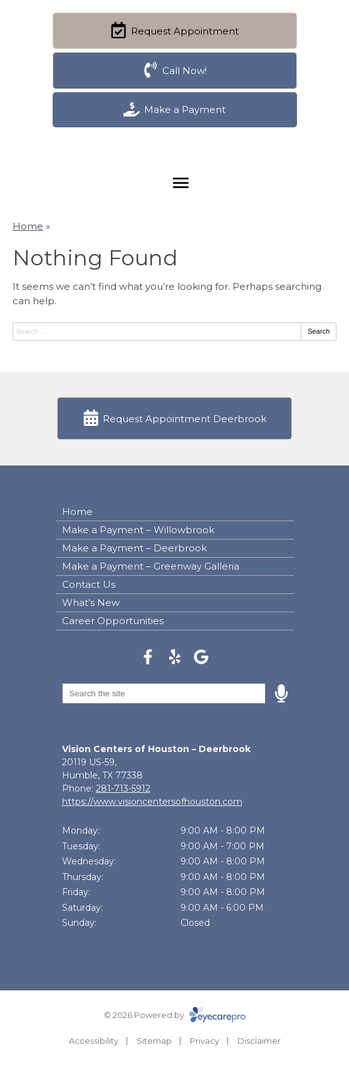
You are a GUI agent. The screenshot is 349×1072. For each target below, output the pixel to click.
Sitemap (154, 1041)
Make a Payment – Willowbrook (138, 530)
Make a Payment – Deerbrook (134, 548)
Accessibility (93, 1041)
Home (28, 226)
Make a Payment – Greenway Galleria (150, 566)
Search (319, 331)
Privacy (204, 1041)
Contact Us (88, 584)
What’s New (91, 602)
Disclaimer (259, 1041)
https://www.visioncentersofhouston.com (152, 801)
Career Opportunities (113, 621)
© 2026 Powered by (175, 1015)
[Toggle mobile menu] (180, 182)
